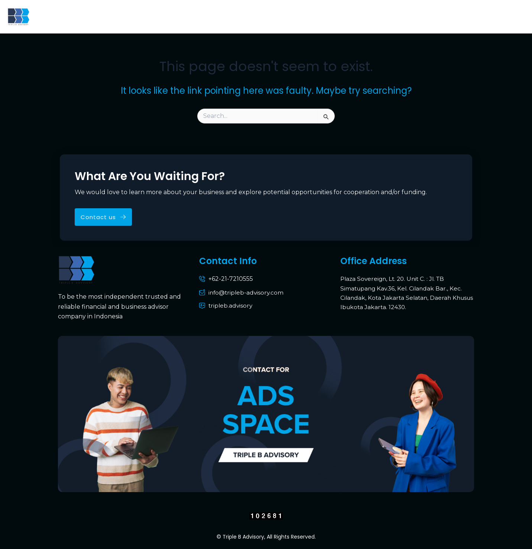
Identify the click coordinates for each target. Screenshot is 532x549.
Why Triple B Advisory (214, 16)
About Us (94, 16)
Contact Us (372, 16)
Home (55, 16)
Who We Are (144, 16)
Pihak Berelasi (494, 16)
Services (278, 16)
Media (447, 16)
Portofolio (323, 16)
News (414, 16)
